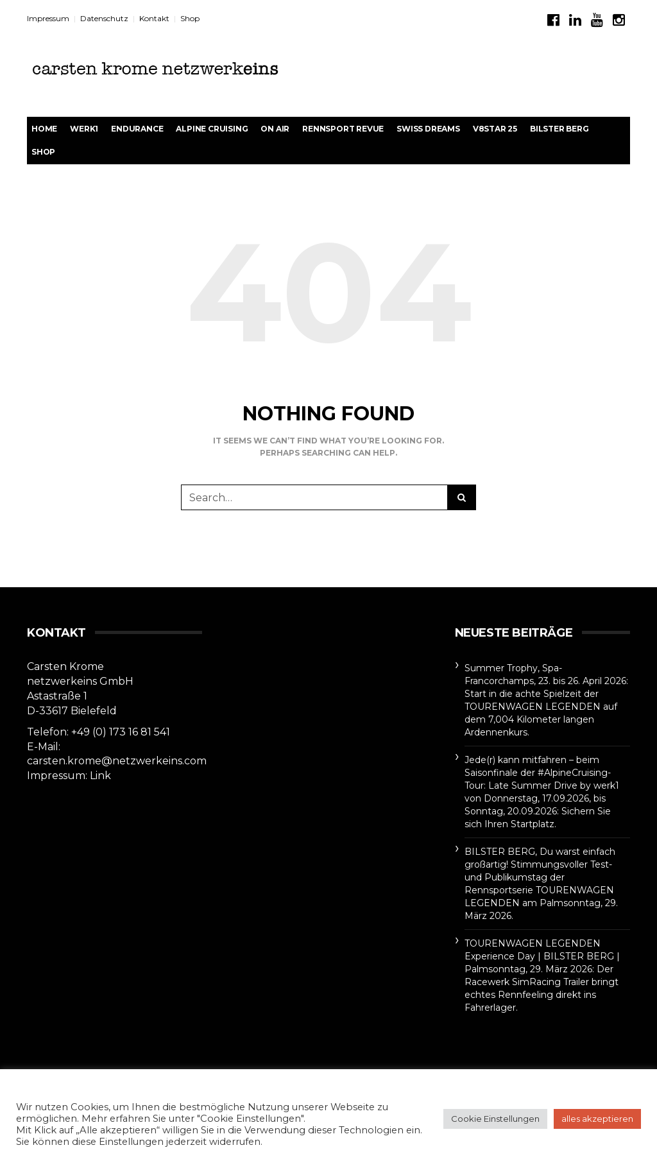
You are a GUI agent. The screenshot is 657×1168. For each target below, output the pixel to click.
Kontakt (154, 18)
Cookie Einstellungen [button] (495, 1118)
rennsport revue (343, 128)
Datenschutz (104, 18)
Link (100, 775)
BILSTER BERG (559, 128)
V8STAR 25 (495, 128)
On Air (274, 128)
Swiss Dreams (428, 128)
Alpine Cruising (212, 128)
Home (44, 128)
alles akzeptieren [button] (597, 1118)
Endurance (137, 128)
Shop (190, 18)
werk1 (84, 128)
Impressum (48, 18)
